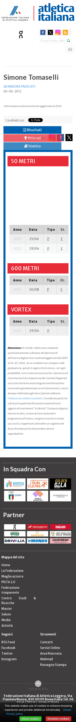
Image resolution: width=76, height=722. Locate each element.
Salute (6, 614)
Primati (32, 138)
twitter (50, 32)
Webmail (46, 659)
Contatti (46, 642)
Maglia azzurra (12, 576)
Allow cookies (30, 718)
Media (6, 620)
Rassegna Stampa (53, 665)
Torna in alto (38, 689)
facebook (42, 32)
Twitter (7, 653)
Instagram (9, 659)
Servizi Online (50, 648)
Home (5, 565)
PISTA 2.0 (8, 582)
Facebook (8, 648)
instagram (57, 32)
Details (67, 709)
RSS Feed (8, 642)
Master (6, 609)
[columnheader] (17, 229)
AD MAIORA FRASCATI (19, 86)
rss (65, 32)
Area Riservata (51, 653)
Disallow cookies (58, 718)
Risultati (32, 130)
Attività (7, 626)
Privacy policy (14, 713)
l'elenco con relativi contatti (24, 398)
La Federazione (12, 571)
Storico (32, 146)
